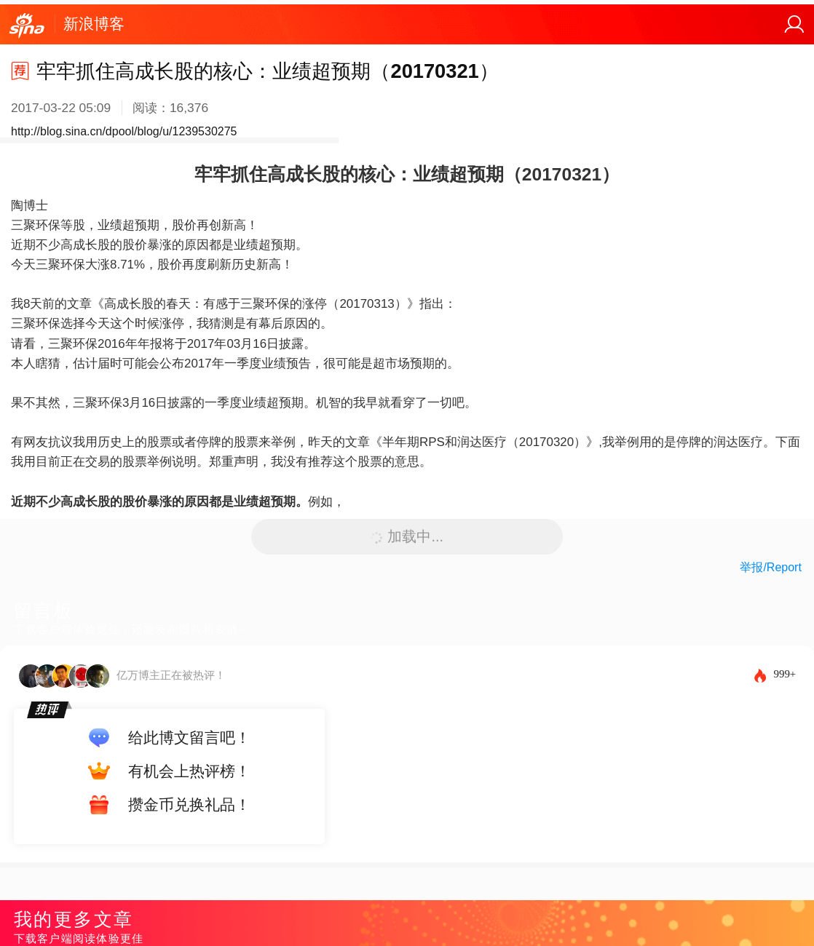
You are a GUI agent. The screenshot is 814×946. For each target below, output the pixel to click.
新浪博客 (94, 23)
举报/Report (770, 567)
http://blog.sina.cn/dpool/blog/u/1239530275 (124, 131)
